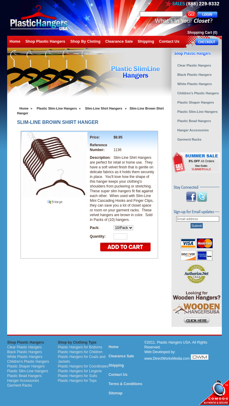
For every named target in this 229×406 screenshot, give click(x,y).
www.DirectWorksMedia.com (167, 358)
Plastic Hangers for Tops (77, 381)
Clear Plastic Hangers (24, 347)
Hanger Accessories (23, 381)
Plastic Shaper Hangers (26, 366)
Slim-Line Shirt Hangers (103, 108)
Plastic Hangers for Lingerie (80, 371)
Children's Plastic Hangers (28, 361)
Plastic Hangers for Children (80, 352)
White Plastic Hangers (24, 357)
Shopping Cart (199, 32)
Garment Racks (19, 385)
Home (24, 108)
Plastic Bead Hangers (24, 376)
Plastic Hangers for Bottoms (80, 347)
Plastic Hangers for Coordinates (83, 366)
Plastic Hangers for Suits (77, 376)
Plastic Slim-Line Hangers (57, 108)
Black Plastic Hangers (24, 352)
